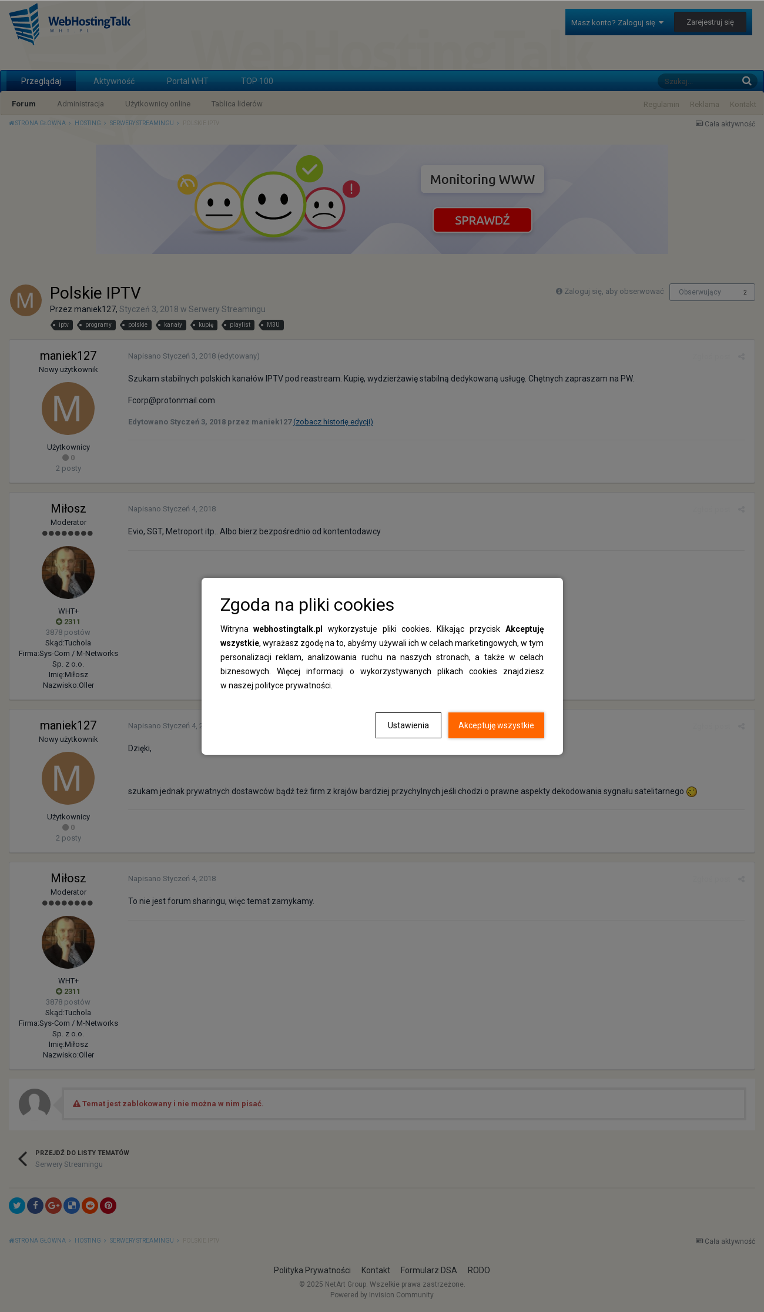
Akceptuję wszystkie (496, 725)
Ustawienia (408, 725)
